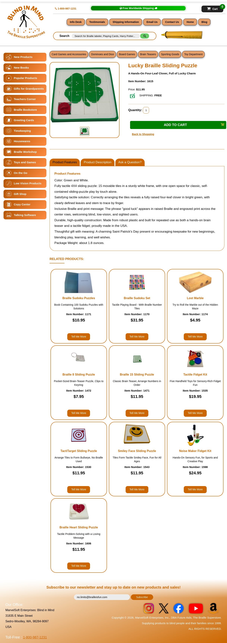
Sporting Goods (170, 54)
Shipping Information (126, 22)
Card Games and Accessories (69, 54)
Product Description (97, 162)
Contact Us (172, 22)
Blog (204, 22)
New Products (23, 57)
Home (190, 22)
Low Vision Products (27, 183)
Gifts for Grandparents (29, 88)
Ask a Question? (130, 162)
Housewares (22, 141)
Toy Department (193, 54)
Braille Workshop (25, 151)
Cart (215, 8)
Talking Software (25, 215)
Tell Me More (78, 336)
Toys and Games (25, 162)
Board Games (127, 54)
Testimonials (97, 22)
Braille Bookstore (25, 109)
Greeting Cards (24, 120)
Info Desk (76, 22)
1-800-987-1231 (65, 8)
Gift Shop (20, 194)
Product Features (65, 162)
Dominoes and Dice (102, 54)
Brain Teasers (148, 54)
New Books (21, 67)
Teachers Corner (25, 99)
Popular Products (25, 78)
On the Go (20, 172)
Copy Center (22, 204)
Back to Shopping (143, 134)
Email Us (151, 22)
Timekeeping (22, 130)
